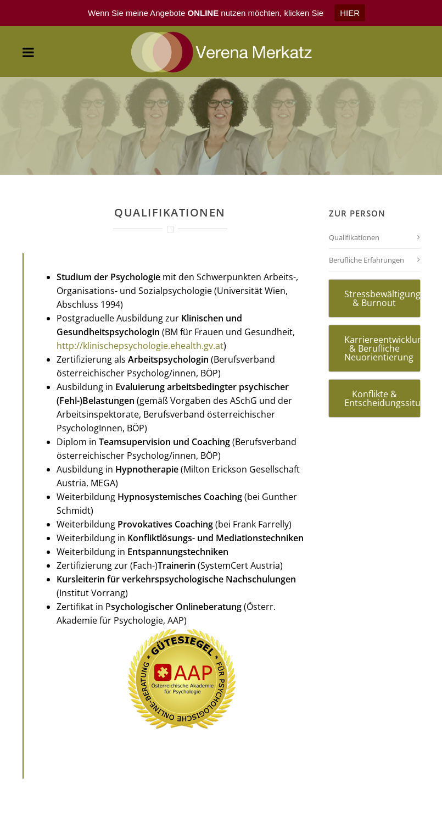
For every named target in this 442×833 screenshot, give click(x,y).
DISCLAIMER (272, 823)
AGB (68, 823)
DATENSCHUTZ (374, 823)
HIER (350, 13)
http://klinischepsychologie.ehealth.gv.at (140, 315)
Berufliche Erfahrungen (366, 230)
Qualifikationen (354, 207)
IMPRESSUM (170, 823)
